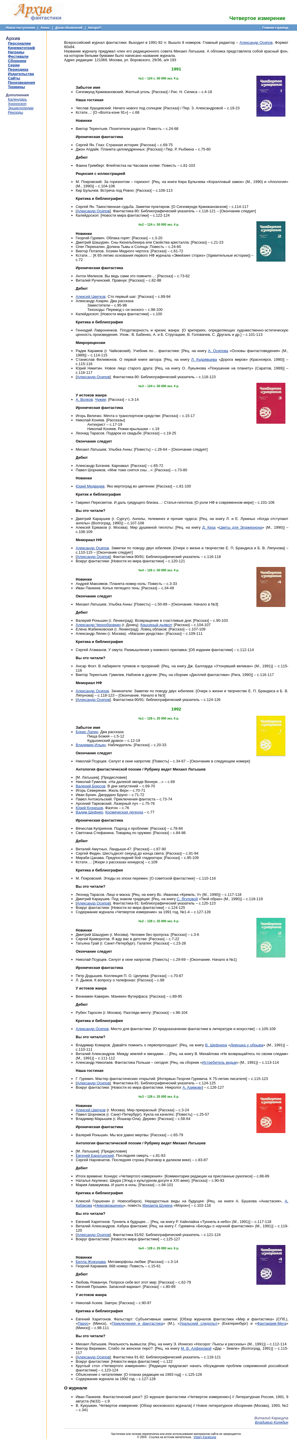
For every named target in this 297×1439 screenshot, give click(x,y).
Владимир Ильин (91, 745)
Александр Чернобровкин (98, 625)
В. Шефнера (216, 1045)
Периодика (18, 69)
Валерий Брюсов (90, 786)
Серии (14, 65)
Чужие (100, 399)
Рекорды (15, 112)
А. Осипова (218, 351)
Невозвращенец (109, 1205)
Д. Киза (208, 527)
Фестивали (18, 56)
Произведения (21, 82)
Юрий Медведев (90, 486)
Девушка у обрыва (246, 1045)
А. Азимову (192, 1087)
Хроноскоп (17, 104)
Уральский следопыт (199, 1323)
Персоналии (19, 43)
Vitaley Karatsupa (204, 1437)
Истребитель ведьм (219, 1062)
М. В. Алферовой (196, 1348)
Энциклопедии (20, 108)
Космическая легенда (124, 812)
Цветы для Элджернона (240, 527)
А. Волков (84, 399)
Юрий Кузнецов (89, 808)
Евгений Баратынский (95, 1155)
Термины (16, 87)
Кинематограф (21, 48)
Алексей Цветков (91, 296)
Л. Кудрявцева (204, 359)
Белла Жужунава (91, 1261)
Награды (16, 52)
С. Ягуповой (187, 899)
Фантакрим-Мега (271, 1323)
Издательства (21, 74)
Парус (83, 1323)
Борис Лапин (87, 732)
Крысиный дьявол (156, 625)
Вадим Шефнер (89, 812)
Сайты (14, 78)
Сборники (17, 61)
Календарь (17, 99)
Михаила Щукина (157, 1205)
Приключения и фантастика (137, 1323)
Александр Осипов (256, 42)
